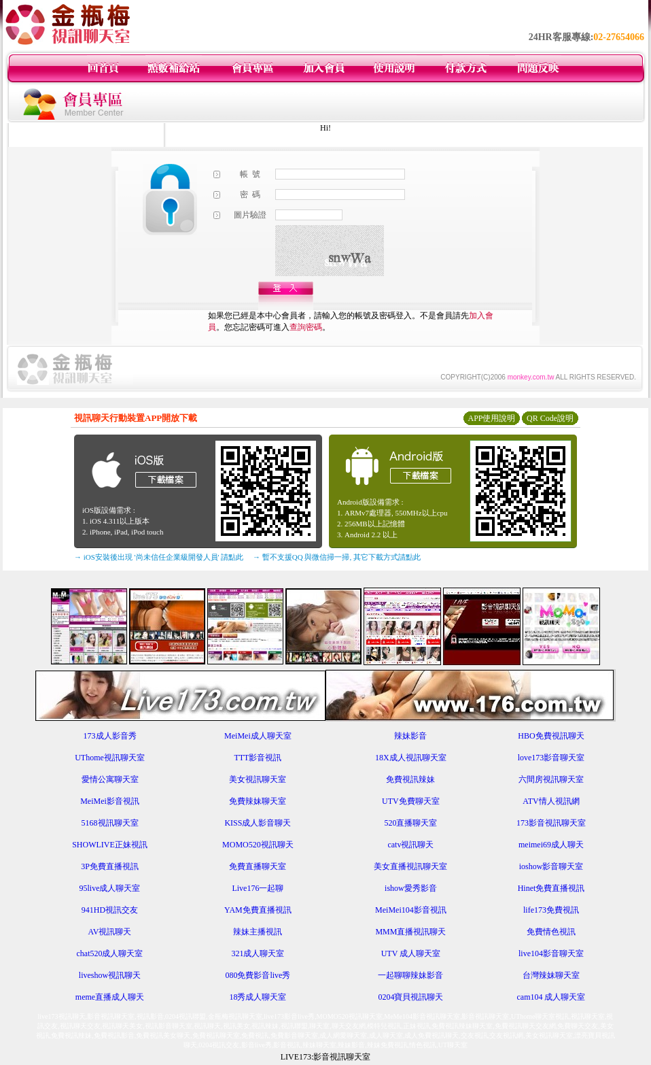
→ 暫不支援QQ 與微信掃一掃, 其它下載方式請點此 (337, 557)
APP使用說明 (491, 418)
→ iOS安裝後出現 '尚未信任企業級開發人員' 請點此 (158, 557)
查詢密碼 (305, 327)
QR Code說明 (550, 418)
